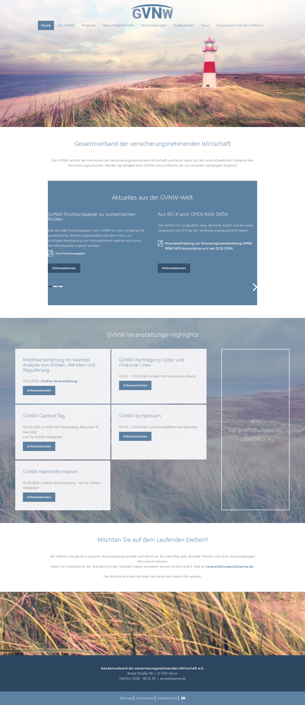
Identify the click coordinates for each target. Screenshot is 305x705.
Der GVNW (66, 25)
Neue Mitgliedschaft (118, 25)
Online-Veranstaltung (59, 381)
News (205, 25)
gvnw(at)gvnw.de (173, 678)
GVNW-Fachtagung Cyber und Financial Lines (151, 362)
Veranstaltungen (154, 25)
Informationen (64, 268)
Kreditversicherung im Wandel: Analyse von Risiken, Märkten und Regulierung (59, 365)
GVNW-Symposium (140, 416)
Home (46, 25)
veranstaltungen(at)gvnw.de (229, 566)
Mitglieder (88, 25)
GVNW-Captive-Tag (44, 416)
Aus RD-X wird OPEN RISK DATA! (193, 214)
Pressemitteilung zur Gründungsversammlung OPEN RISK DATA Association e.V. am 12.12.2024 (208, 245)
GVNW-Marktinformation (50, 471)
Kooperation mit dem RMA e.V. (240, 25)
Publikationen (183, 25)
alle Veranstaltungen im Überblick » (255, 429)
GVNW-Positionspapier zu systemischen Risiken (92, 216)
